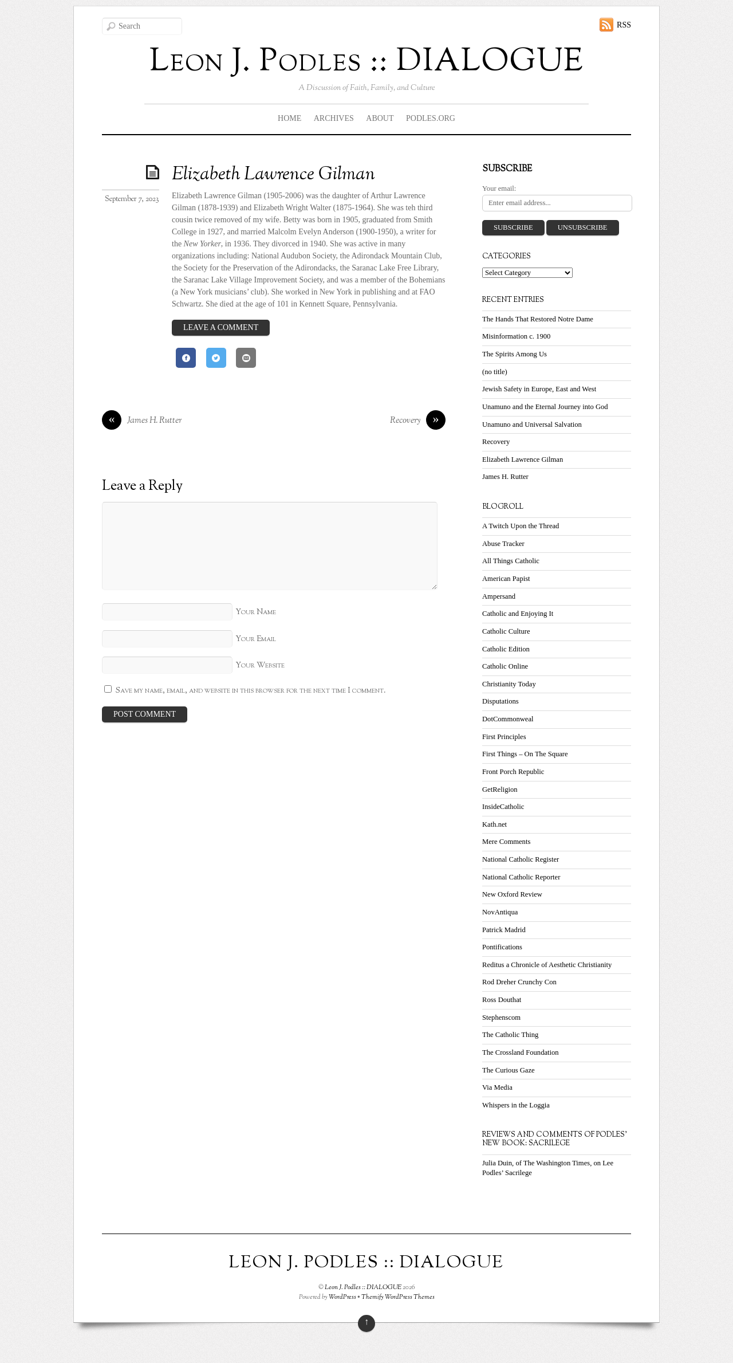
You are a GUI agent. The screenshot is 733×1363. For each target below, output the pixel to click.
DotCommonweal (508, 719)
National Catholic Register (520, 859)
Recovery (418, 421)
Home (289, 118)
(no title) (494, 372)
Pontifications (502, 947)
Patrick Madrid (504, 930)
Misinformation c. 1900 (516, 336)
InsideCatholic (503, 807)
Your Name (255, 612)
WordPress (342, 1297)
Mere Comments (506, 842)
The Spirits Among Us (514, 354)
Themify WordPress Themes (398, 1297)
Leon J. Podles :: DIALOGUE (363, 1287)
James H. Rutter (142, 421)
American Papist (506, 579)
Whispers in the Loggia (516, 1105)
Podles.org (430, 118)
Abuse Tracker (503, 544)
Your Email (255, 639)
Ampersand (498, 596)
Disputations (500, 701)
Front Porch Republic (513, 772)
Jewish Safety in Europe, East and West (539, 389)
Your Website (260, 665)
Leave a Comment (220, 327)
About (379, 118)
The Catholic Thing (510, 1035)
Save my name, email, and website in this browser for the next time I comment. (251, 690)
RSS (624, 25)
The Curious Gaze (508, 1070)
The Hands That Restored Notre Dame (537, 319)
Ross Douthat (501, 1000)
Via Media (497, 1087)
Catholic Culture (506, 631)
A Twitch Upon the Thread (520, 526)
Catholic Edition (506, 649)
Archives (334, 118)
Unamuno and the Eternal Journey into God (545, 407)
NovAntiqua (500, 912)
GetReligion (500, 789)
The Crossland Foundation (520, 1052)
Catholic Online (505, 666)
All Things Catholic (510, 561)
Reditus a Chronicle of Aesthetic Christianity (547, 965)
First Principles (504, 737)
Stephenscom (501, 1018)
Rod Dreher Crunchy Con (519, 982)
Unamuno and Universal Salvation (532, 425)
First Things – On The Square (525, 754)
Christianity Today (509, 684)
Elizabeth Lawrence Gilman (273, 175)
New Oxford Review (512, 894)
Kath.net (494, 824)
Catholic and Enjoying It (517, 614)
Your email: (499, 188)
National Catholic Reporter (521, 877)
